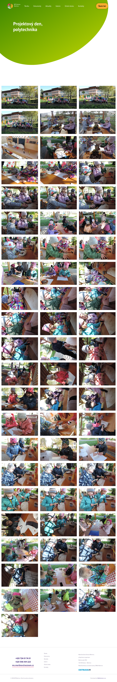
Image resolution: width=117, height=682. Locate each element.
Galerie (58, 6)
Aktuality (48, 6)
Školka (26, 6)
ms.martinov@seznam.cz (23, 665)
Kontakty (81, 6)
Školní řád (102, 6)
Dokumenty (37, 6)
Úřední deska (69, 6)
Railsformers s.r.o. (102, 678)
